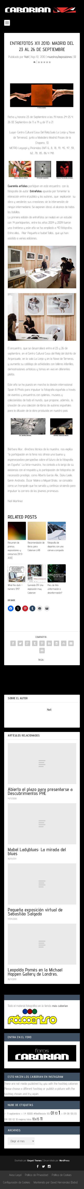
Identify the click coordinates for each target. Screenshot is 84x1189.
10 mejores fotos (23, 1119)
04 (5, 1114)
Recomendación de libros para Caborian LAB (36, 546)
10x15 (35, 1119)
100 (10, 1119)
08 (68, 1113)
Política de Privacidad (36, 1175)
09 (65, 1113)
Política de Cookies (62, 1175)
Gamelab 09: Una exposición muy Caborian (35, 589)
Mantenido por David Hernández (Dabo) (55, 1182)
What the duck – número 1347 (15, 587)
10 (56, 1113)
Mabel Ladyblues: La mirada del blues (37, 851)
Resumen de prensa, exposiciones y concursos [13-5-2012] (15, 550)
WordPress (64, 1160)
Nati (26, 57)
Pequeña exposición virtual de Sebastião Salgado (35, 911)
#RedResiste (40, 1113)
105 (48, 1113)
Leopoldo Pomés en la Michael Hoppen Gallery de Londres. (35, 971)
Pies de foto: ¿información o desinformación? (55, 589)
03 (62, 1114)
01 (52, 1113)
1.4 (25, 1113)
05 (22, 1114)
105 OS (73, 1113)
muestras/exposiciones (59, 57)
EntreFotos (36, 191)
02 (13, 1119)
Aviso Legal (15, 1175)
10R (5, 1119)
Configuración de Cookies (16, 1182)
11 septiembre (13, 1113)
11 (41, 1118)
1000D (30, 1113)
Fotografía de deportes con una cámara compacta (56, 546)
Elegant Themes (34, 1160)
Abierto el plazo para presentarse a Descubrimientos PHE (40, 791)
